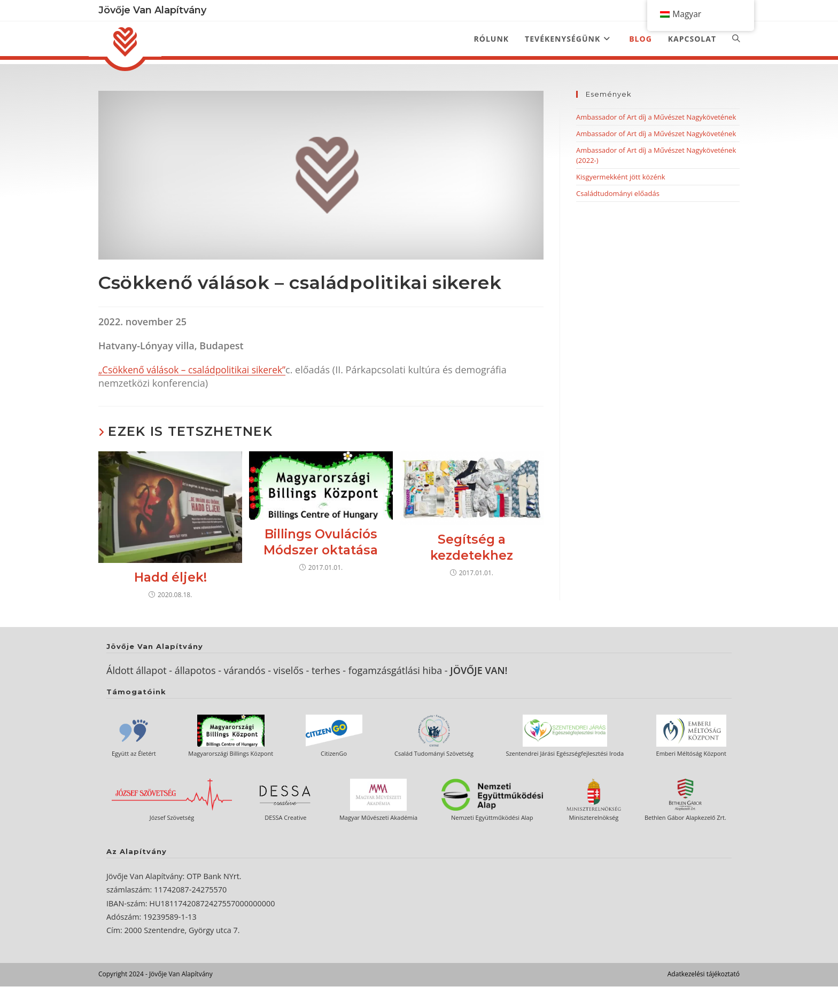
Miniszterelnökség (594, 818)
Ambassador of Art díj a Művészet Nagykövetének (656, 117)
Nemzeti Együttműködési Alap (492, 818)
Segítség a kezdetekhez (471, 548)
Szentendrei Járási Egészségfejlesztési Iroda (565, 754)
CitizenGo (334, 754)
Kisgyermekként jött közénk (620, 177)
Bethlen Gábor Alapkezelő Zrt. (685, 818)
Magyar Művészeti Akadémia (378, 818)
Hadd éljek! (170, 577)
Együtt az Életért (134, 754)
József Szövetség (172, 818)
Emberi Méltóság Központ (691, 754)
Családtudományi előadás (617, 193)
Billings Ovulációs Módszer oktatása (320, 543)
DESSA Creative (285, 818)
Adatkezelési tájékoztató (704, 974)
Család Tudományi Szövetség (434, 754)
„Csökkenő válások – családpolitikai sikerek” (195, 369)
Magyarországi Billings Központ (230, 754)
